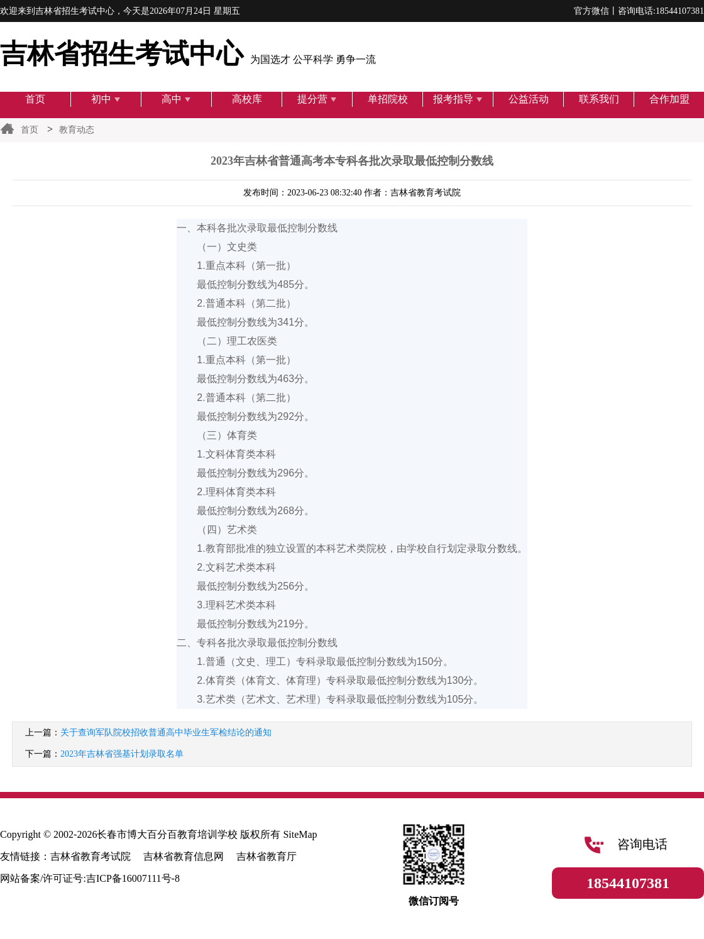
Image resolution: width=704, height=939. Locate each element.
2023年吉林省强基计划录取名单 (122, 754)
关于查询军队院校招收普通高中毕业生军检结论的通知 (166, 732)
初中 (106, 99)
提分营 (317, 99)
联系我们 (599, 99)
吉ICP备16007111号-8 (133, 878)
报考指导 (458, 99)
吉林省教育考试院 (90, 856)
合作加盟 (669, 99)
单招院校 (388, 99)
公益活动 (529, 99)
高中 (176, 99)
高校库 (247, 99)
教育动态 (76, 130)
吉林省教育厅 (266, 856)
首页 (35, 99)
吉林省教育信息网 (183, 856)
